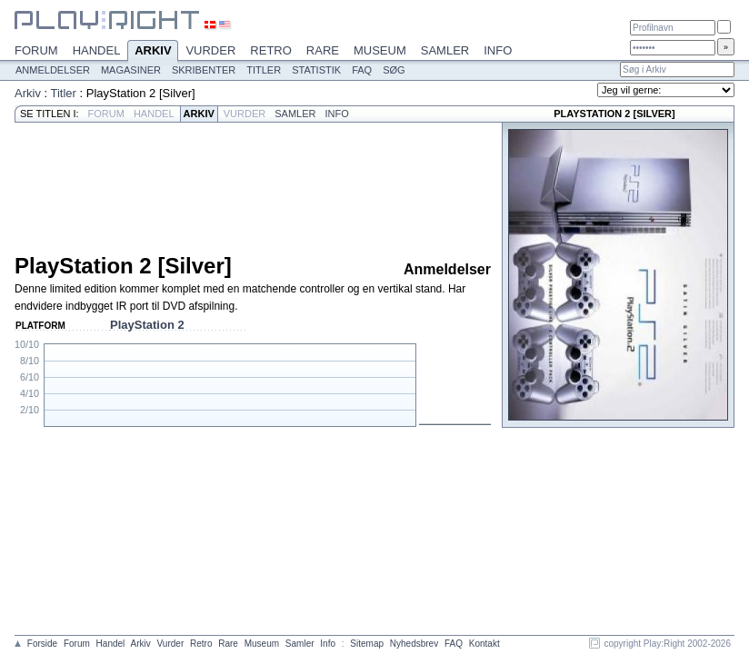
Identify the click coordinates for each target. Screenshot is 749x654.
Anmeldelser (52, 69)
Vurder (210, 50)
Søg (393, 69)
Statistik (316, 69)
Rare (322, 50)
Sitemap (367, 644)
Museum (380, 50)
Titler (263, 69)
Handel (97, 50)
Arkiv (152, 52)
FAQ (362, 69)
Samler (445, 50)
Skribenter (203, 69)
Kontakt (484, 644)
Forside (42, 644)
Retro (271, 50)
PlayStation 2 (147, 325)
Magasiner (131, 69)
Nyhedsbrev (414, 644)
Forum (36, 50)
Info (498, 50)
